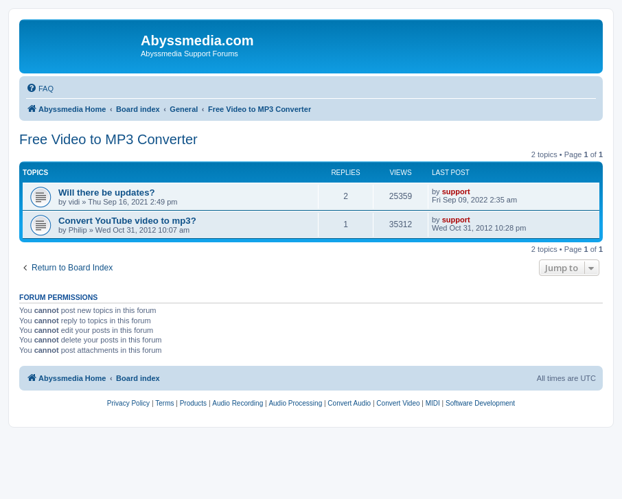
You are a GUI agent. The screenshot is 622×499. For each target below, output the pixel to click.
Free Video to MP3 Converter (108, 139)
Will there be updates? (106, 192)
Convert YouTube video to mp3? (127, 221)
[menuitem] (40, 88)
